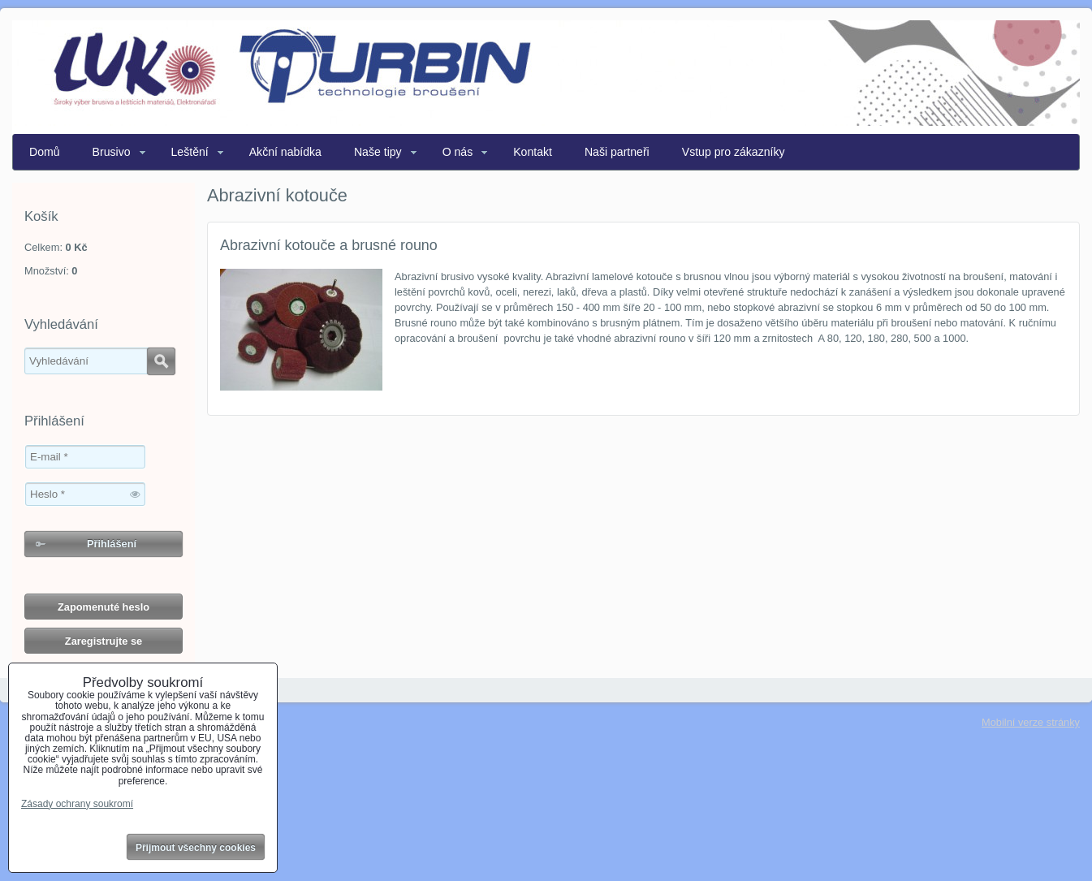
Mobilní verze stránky (1031, 722)
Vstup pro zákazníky (733, 151)
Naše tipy (378, 151)
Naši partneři (617, 151)
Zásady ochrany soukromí (77, 804)
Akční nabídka (285, 151)
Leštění (190, 151)
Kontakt (532, 151)
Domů (44, 151)
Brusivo (112, 151)
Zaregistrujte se (103, 641)
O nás (457, 151)
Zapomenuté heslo (103, 607)
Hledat (161, 361)
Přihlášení (111, 544)
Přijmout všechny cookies (196, 847)
